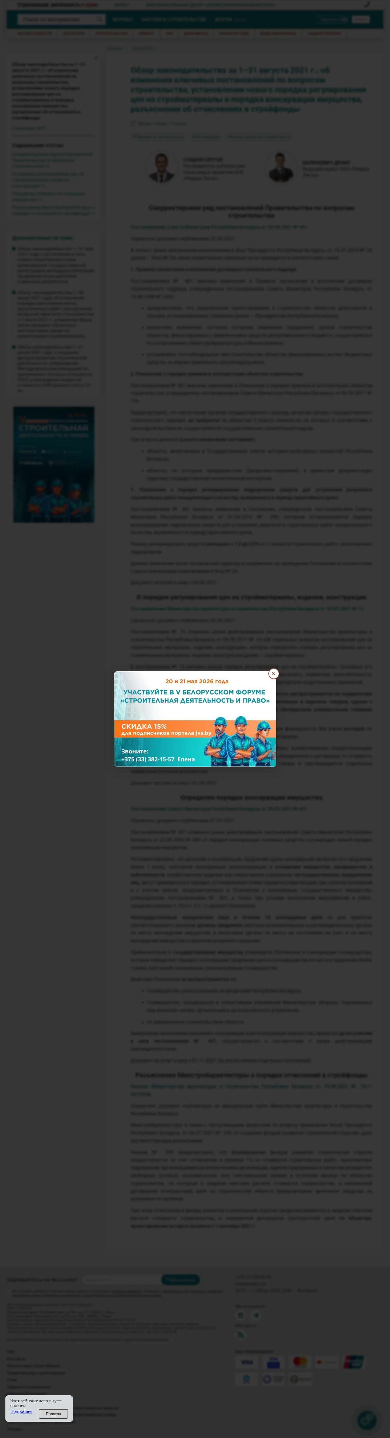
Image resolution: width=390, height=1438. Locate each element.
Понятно (53, 1414)
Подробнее (21, 1411)
